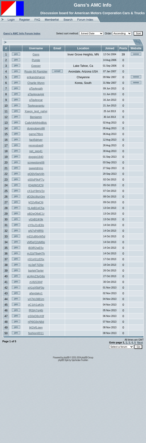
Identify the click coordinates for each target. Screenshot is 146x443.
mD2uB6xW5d (36, 236)
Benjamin (36, 117)
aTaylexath (36, 88)
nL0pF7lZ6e (35, 265)
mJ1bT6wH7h (36, 253)
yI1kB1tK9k (36, 219)
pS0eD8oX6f (36, 316)
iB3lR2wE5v (36, 248)
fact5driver (35, 140)
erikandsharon (36, 77)
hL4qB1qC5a (36, 208)
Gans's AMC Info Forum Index (21, 33)
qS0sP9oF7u (36, 179)
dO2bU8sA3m (36, 196)
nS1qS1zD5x (36, 259)
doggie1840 (35, 157)
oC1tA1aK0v (36, 304)
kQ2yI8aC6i (35, 202)
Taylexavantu (36, 105)
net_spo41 (35, 151)
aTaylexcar (36, 100)
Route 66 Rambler (35, 71)
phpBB (66, 357)
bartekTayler (36, 270)
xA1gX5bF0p (36, 287)
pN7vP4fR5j (35, 231)
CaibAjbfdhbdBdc (36, 122)
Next (140, 342)
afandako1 (35, 293)
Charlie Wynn (35, 83)
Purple (36, 60)
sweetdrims (36, 168)
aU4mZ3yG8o (36, 276)
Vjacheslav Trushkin (79, 360)
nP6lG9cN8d (36, 322)
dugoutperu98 (36, 128)
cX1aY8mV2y (36, 191)
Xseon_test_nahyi (36, 111)
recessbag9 (35, 145)
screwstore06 (36, 162)
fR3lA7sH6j (36, 310)
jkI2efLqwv (36, 327)
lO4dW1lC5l (35, 185)
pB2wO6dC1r (35, 213)
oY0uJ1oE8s (36, 225)
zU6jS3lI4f (35, 282)
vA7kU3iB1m (36, 299)
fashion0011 (36, 333)
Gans (36, 54)
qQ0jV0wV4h (36, 174)
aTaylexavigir (36, 94)
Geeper (36, 66)
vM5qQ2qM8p (36, 242)
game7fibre (36, 134)
